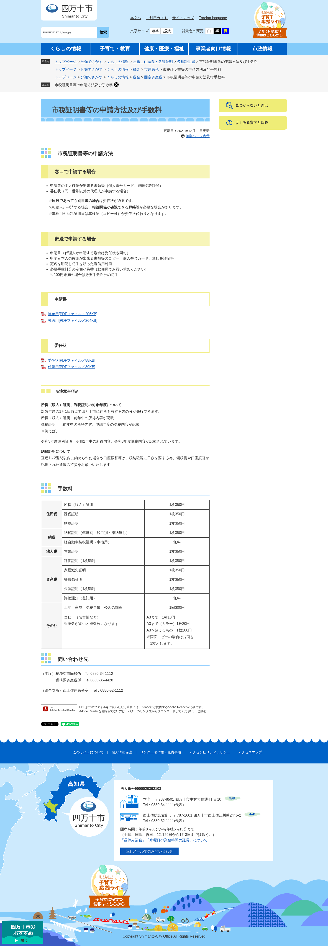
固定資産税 (153, 77)
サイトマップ (183, 18)
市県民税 (151, 69)
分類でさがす (91, 62)
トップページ (66, 62)
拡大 (167, 31)
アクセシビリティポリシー (209, 752)
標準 (155, 31)
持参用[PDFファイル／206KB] (72, 314)
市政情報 (262, 49)
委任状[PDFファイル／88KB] (71, 360)
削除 (116, 84)
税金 (136, 69)
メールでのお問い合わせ (153, 851)
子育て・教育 (115, 49)
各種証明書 (186, 62)
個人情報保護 (122, 752)
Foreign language (213, 18)
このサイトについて (88, 752)
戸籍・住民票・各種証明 (153, 62)
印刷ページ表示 (198, 136)
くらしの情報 (65, 49)
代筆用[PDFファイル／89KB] (71, 367)
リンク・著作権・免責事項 (160, 752)
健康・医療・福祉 (164, 49)
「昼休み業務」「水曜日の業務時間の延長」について (164, 840)
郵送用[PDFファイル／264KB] (72, 320)
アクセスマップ (250, 752)
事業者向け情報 (213, 49)
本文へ (135, 18)
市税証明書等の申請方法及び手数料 (84, 85)
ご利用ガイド (157, 18)
